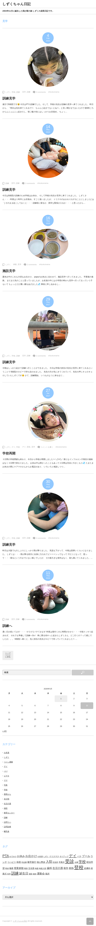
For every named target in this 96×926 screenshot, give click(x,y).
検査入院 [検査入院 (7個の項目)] (42, 868)
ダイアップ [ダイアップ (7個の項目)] (64, 856)
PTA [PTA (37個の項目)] (5, 856)
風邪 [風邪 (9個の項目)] (47, 874)
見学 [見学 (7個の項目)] (9, 874)
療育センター (9, 813)
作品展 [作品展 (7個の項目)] (24, 862)
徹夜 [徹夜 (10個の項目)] (11, 868)
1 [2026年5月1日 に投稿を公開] (60, 699)
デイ (13, 447)
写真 (5, 785)
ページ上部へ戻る (90, 921)
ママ (5, 780)
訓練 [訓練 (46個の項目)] (15, 873)
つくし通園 (8, 762)
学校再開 (8, 453)
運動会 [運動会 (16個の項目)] (41, 873)
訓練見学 (8, 98)
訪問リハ (7, 822)
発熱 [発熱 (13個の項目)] (71, 868)
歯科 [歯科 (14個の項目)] (49, 868)
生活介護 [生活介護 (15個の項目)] (58, 868)
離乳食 (6, 831)
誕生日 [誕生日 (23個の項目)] (23, 873)
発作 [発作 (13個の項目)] (65, 868)
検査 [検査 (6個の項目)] (37, 868)
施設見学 (8, 271)
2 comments (30, 183)
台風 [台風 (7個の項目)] (76, 862)
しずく (8, 92)
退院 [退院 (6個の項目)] (30, 874)
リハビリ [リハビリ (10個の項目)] (11, 862)
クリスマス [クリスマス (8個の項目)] (54, 856)
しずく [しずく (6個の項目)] (46, 856)
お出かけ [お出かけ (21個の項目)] (31, 856)
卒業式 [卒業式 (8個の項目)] (62, 862)
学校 (13, 92)
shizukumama (53, 92)
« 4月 (4, 731)
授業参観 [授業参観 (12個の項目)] (19, 868)
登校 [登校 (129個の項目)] (79, 867)
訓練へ (7, 626)
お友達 (6, 753)
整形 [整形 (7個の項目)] (26, 868)
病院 (5, 808)
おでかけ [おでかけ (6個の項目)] (13, 856)
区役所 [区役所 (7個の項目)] (55, 862)
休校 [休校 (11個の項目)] (18, 862)
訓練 (18, 92)
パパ (5, 771)
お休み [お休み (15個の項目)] (21, 856)
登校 (28, 447)
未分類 (6, 799)
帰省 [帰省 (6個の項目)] (7, 868)
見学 (24, 92)
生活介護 (7, 804)
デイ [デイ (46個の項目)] (73, 856)
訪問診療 (7, 827)
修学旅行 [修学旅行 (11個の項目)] (31, 862)
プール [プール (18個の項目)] (86, 856)
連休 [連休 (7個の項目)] (34, 874)
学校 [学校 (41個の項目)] (82, 862)
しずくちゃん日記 (20, 921)
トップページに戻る (8, 655)
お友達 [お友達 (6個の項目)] (40, 856)
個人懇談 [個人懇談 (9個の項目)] (41, 862)
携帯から (7, 794)
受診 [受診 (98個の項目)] (69, 861)
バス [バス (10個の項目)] (79, 856)
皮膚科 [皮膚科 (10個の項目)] (87, 868)
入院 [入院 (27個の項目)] (49, 862)
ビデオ (6, 776)
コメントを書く (47, 447)
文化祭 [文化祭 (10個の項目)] (31, 868)
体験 (15, 264)
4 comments (41, 92)
